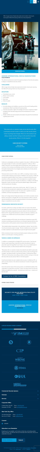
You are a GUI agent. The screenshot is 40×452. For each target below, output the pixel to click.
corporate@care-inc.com (22, 407)
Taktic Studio (18, 449)
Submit (21, 440)
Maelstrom (28, 449)
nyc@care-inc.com (19, 416)
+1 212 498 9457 (19, 414)
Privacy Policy (33, 447)
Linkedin (5, 423)
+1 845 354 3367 (20, 405)
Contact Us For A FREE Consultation (14, 276)
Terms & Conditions (27, 447)
